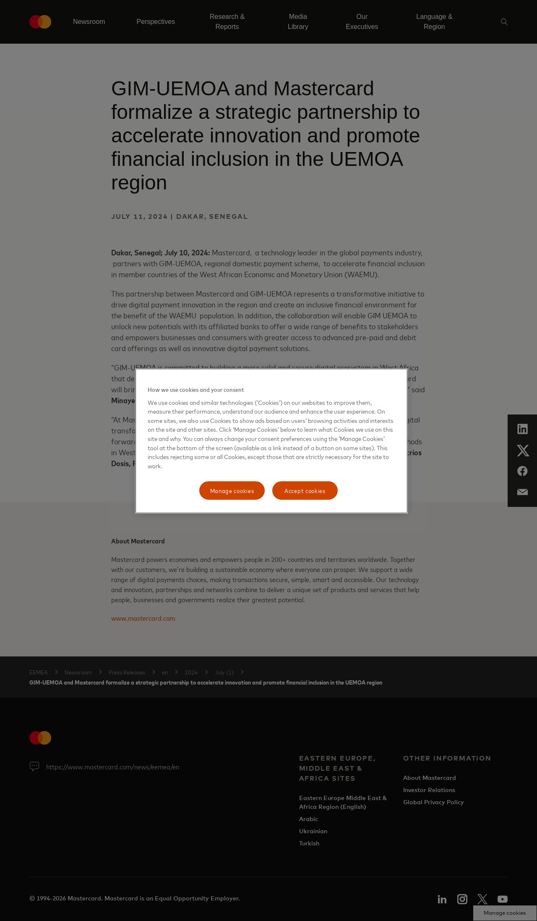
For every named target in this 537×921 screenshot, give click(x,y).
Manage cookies (232, 490)
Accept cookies (305, 490)
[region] (271, 441)
